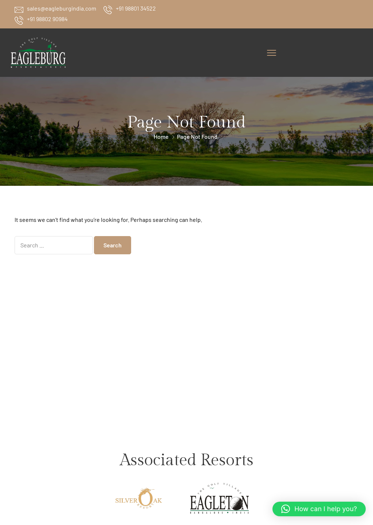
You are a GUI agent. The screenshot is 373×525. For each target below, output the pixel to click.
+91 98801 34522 (136, 8)
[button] (319, 509)
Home (161, 136)
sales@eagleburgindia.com (61, 8)
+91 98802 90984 (47, 18)
